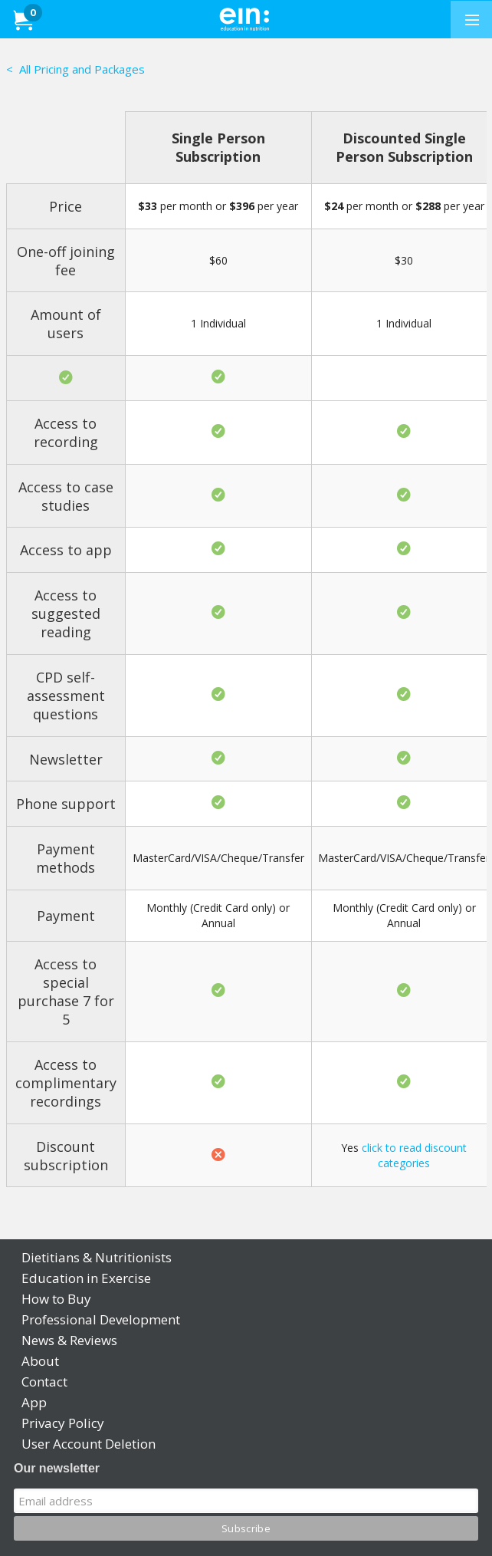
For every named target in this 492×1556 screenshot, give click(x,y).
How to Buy (56, 1299)
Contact (44, 1381)
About (40, 1361)
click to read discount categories (414, 1155)
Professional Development (100, 1319)
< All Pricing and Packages (75, 69)
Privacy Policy (62, 1423)
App (34, 1402)
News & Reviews (69, 1340)
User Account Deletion (88, 1443)
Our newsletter (57, 1468)
